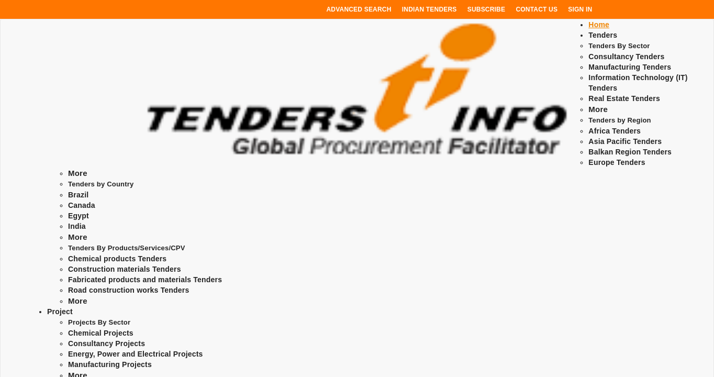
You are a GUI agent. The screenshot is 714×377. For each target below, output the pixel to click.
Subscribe (486, 9)
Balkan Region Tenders (630, 152)
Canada (81, 205)
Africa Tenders (614, 131)
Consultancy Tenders (626, 56)
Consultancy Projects (106, 343)
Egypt (78, 216)
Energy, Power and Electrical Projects (135, 354)
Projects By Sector (99, 322)
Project (60, 311)
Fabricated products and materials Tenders (145, 279)
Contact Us (536, 9)
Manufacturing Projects (110, 364)
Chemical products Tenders (117, 258)
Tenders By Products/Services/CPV (126, 248)
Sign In (580, 9)
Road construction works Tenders (128, 290)
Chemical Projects (100, 333)
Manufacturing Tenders (629, 67)
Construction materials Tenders (124, 269)
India (77, 226)
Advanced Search (359, 9)
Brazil (78, 195)
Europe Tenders (616, 162)
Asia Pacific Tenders (625, 141)
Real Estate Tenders (624, 98)
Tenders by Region (619, 120)
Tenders (602, 35)
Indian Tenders (429, 9)
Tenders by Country (100, 184)
